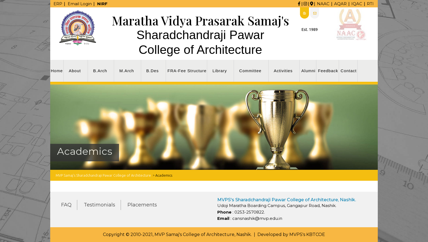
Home (57, 70)
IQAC (356, 3)
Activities (283, 70)
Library (219, 70)
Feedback (328, 70)
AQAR (340, 3)
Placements (142, 205)
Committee (250, 70)
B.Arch (100, 70)
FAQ (66, 205)
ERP (58, 3)
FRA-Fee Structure (187, 70)
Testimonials (99, 205)
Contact (349, 70)
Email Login (80, 3)
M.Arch (126, 70)
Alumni (308, 70)
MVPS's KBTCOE (307, 234)
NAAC (323, 3)
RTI (370, 3)
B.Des (152, 70)
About (75, 70)
